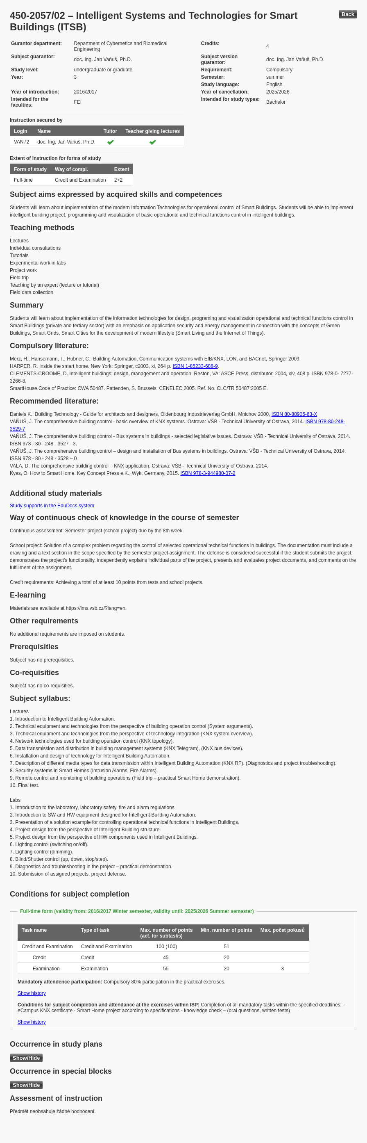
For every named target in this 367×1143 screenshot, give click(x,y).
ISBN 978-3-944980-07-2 (207, 473)
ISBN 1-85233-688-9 (195, 366)
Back (348, 14)
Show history (32, 993)
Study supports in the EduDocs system (52, 506)
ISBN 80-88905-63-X (294, 414)
